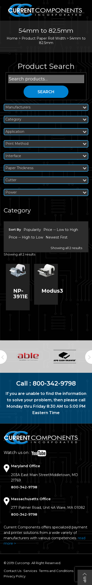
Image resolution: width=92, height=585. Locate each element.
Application (46, 132)
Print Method (46, 144)
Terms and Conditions (56, 571)
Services (30, 571)
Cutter (46, 180)
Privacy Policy (15, 576)
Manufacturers (46, 107)
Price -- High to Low (26, 237)
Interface (46, 156)
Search (46, 92)
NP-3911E (20, 294)
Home (12, 38)
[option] (27, 356)
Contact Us (12, 571)
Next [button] (88, 357)
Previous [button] (3, 357)
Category (46, 119)
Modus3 (52, 291)
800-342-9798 (54, 383)
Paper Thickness (46, 168)
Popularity (32, 229)
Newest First (56, 237)
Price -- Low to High (60, 229)
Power (46, 192)
